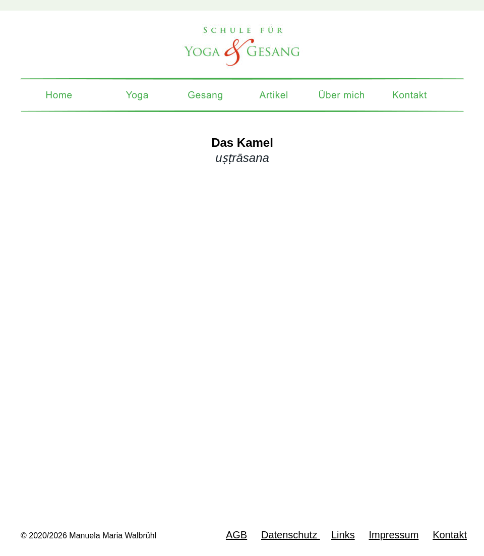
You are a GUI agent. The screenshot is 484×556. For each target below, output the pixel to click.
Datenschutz (290, 534)
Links (343, 534)
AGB (236, 534)
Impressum (393, 534)
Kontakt (450, 534)
